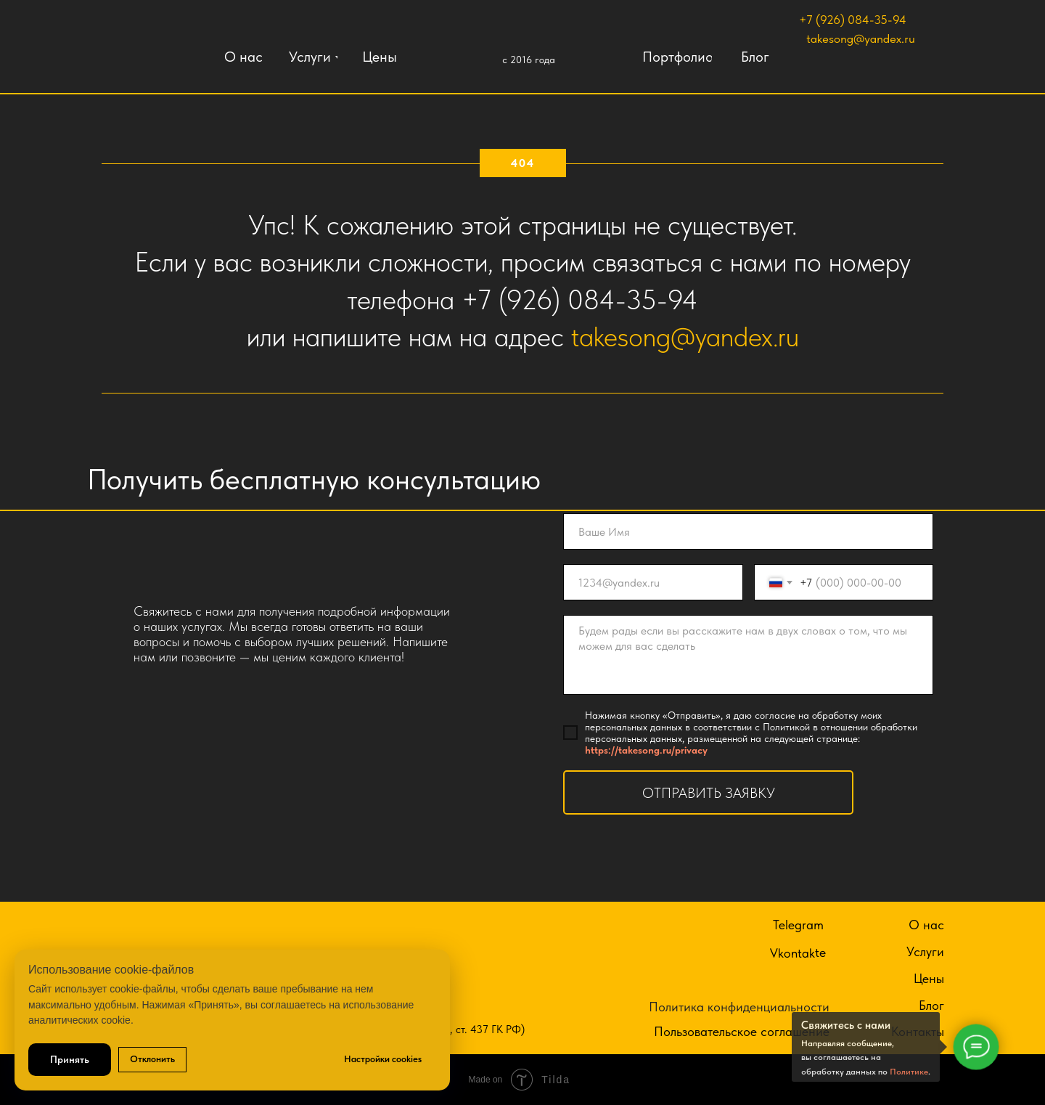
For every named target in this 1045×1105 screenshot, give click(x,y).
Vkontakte (798, 953)
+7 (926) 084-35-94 (852, 19)
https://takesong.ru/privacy (646, 750)
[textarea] (748, 655)
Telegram (798, 924)
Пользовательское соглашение (741, 1031)
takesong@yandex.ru (860, 38)
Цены (929, 978)
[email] (653, 582)
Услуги (925, 951)
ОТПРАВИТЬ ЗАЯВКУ (708, 793)
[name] (748, 531)
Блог (931, 1005)
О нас (926, 924)
